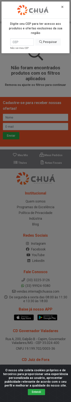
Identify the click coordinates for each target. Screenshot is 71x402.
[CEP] (22, 42)
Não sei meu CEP (19, 48)
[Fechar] (62, 7)
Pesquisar (48, 42)
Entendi (36, 391)
